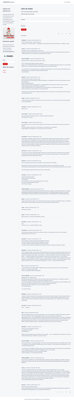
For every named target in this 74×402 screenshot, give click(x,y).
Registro (4, 72)
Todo (70, 33)
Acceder (4, 70)
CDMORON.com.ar (8, 2)
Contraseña (23, 19)
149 (65, 33)
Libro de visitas (67, 2)
